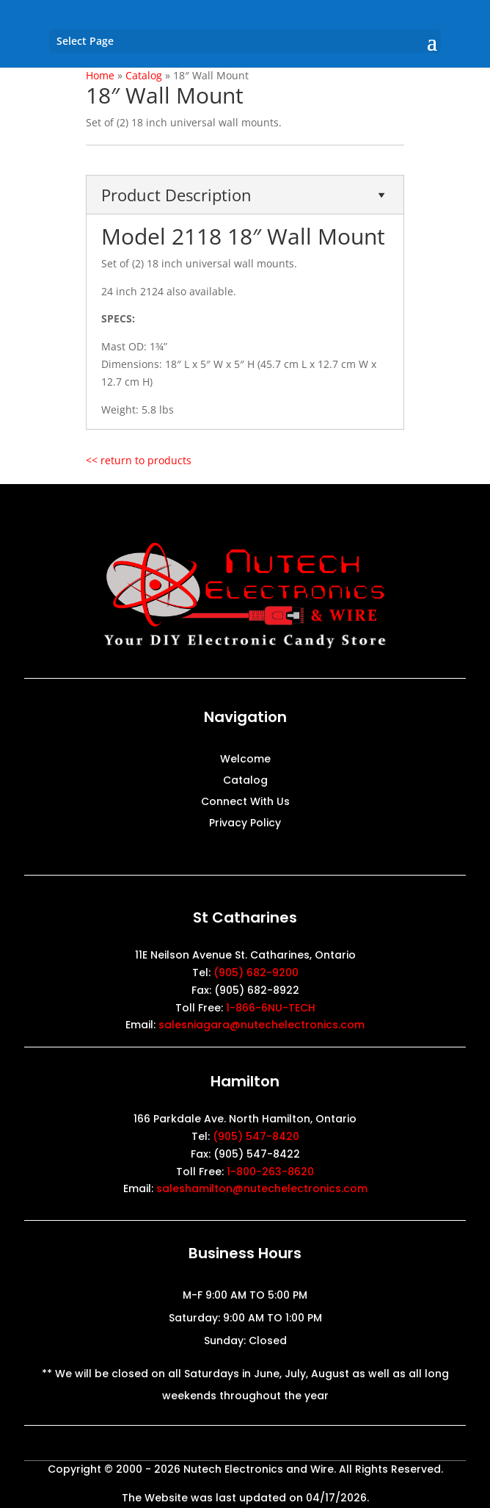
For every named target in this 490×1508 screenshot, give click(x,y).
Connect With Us (245, 802)
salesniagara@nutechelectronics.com (261, 1024)
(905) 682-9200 (256, 972)
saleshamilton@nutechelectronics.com (262, 1188)
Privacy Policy (245, 824)
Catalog (245, 781)
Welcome (245, 760)
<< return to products (138, 460)
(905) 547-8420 (256, 1136)
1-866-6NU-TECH (270, 1007)
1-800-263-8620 (270, 1171)
